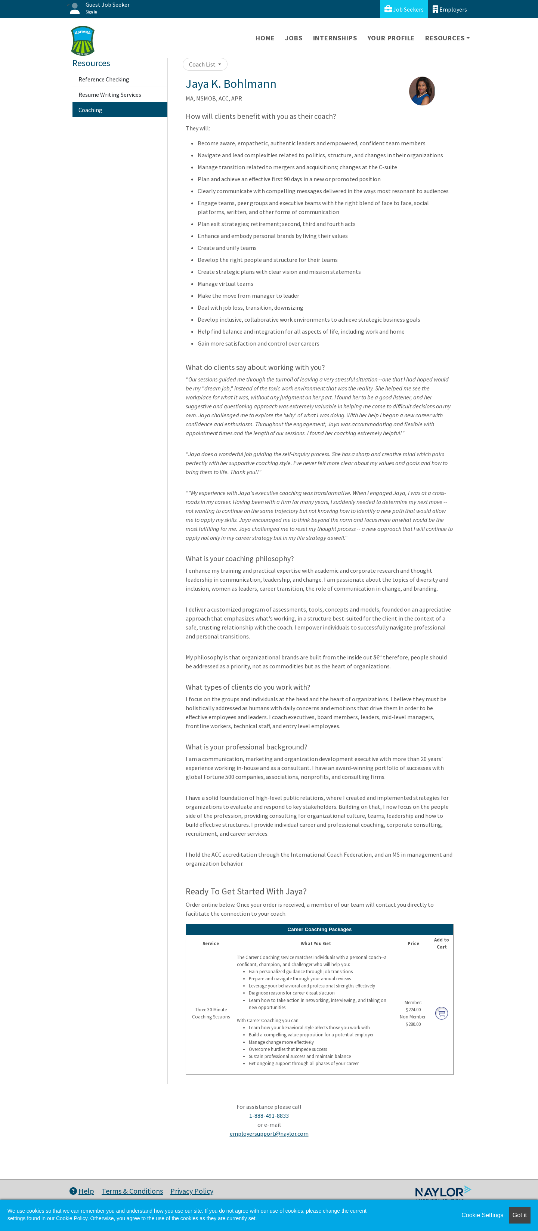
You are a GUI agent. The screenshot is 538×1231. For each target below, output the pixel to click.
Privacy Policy (191, 1191)
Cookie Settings (482, 1215)
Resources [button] (444, 38)
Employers (450, 9)
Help (81, 1191)
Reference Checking (103, 79)
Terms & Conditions (132, 1191)
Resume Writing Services (109, 94)
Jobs (293, 38)
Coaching (90, 110)
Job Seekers (404, 9)
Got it (520, 1215)
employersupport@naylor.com (269, 1133)
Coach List (203, 64)
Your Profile (391, 38)
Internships (335, 38)
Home (265, 38)
